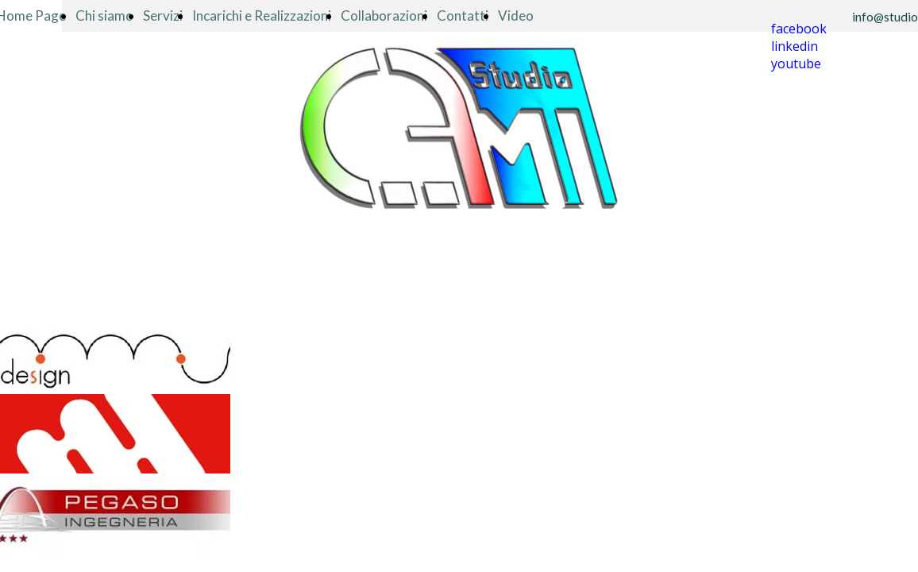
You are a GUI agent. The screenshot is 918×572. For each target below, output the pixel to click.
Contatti (462, 15)
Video (516, 15)
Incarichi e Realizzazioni (261, 15)
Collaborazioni (384, 15)
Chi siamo (104, 15)
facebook (799, 28)
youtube (796, 63)
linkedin (794, 46)
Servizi (163, 15)
